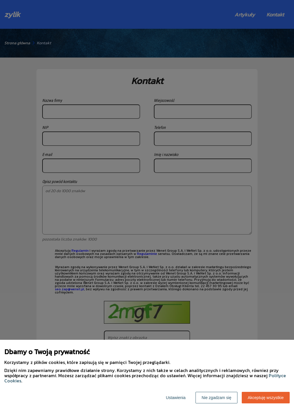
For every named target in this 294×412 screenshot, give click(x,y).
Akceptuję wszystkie (266, 397)
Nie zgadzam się (216, 397)
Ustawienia (175, 397)
